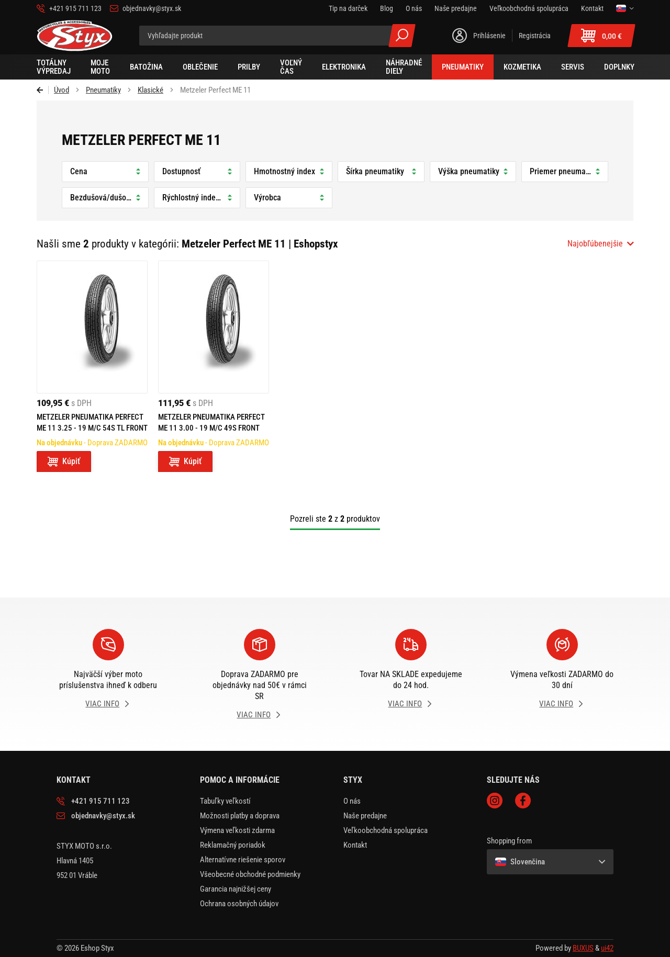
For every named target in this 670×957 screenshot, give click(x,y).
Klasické (150, 90)
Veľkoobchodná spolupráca (385, 830)
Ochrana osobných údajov (239, 903)
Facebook (523, 800)
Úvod (61, 90)
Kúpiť (71, 461)
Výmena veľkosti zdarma (237, 830)
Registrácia (535, 35)
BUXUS (583, 948)
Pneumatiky (103, 90)
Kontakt (355, 845)
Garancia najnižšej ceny (235, 889)
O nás (352, 801)
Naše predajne (365, 815)
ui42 (607, 948)
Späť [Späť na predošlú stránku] (43, 90)
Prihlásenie (489, 35)
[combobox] (600, 244)
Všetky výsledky (402, 35)
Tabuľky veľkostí (225, 801)
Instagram (494, 800)
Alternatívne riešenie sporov (242, 859)
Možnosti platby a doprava (240, 815)
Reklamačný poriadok (232, 845)
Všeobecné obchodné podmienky (250, 874)
